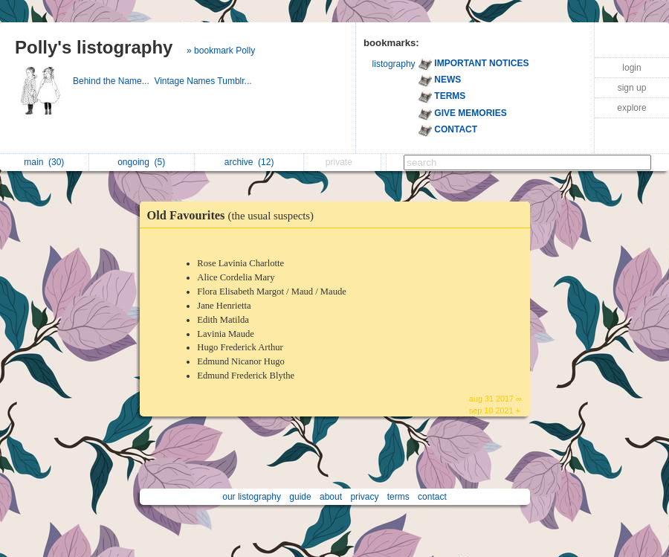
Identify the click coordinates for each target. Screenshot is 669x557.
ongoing (141, 162)
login (631, 67)
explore (631, 108)
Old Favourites (234, 215)
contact (432, 497)
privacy (364, 497)
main (44, 162)
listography (394, 64)
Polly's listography (93, 47)
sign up (632, 88)
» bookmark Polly (221, 50)
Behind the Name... (113, 81)
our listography (251, 497)
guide (300, 497)
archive (249, 162)
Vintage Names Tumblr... (204, 81)
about (331, 497)
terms (398, 497)
